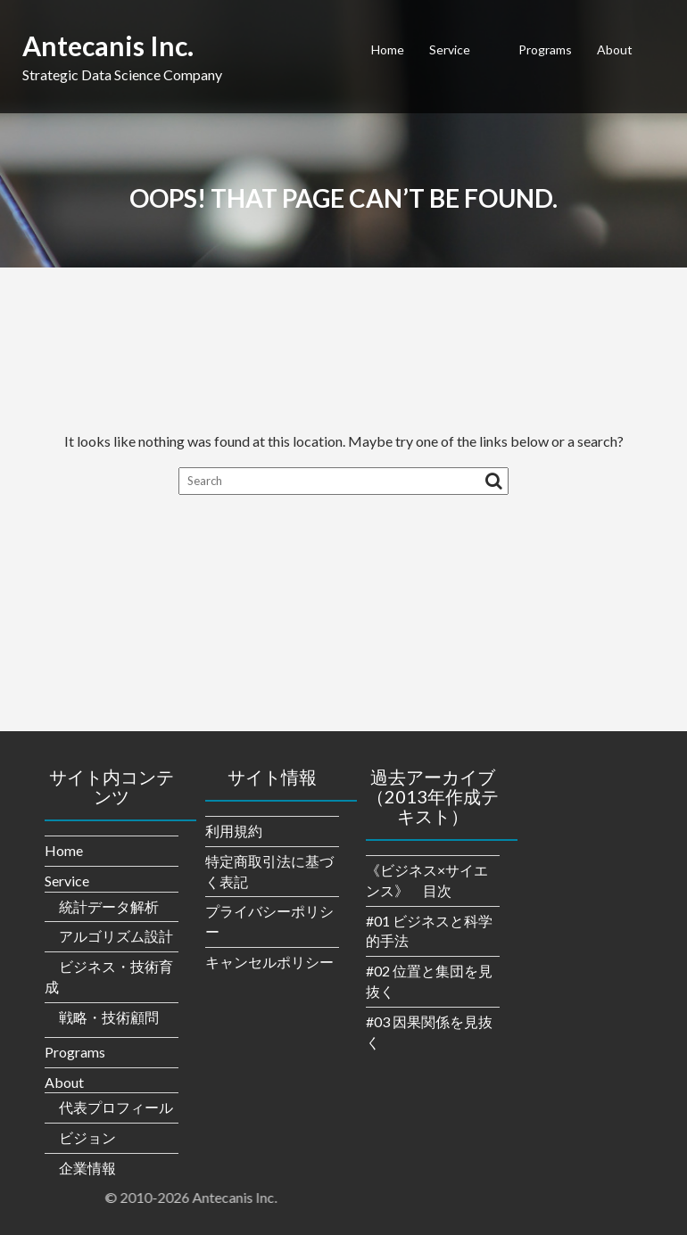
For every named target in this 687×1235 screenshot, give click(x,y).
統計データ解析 (109, 906)
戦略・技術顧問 (109, 1017)
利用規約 (233, 830)
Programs (545, 49)
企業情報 (87, 1167)
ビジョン (87, 1137)
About (615, 49)
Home (387, 49)
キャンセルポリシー (269, 961)
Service (449, 49)
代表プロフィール (116, 1107)
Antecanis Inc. (108, 45)
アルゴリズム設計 (116, 935)
